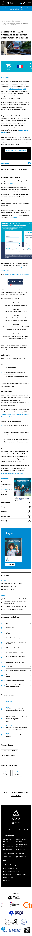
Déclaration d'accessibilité (10, 868)
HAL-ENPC (6, 841)
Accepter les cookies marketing (16, 150)
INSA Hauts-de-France (15, 88)
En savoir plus (16, 795)
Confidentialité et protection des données (14, 874)
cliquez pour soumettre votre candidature (17, 274)
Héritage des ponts (21, 844)
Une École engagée (8, 846)
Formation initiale (9, 755)
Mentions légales (8, 877)
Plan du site (6, 880)
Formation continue (10, 750)
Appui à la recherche (8, 853)
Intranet (5, 860)
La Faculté (19, 841)
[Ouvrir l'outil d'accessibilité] (3, 929)
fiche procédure (13, 217)
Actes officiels (7, 839)
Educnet (5, 844)
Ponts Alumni (20, 853)
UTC (24, 88)
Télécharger (10, 564)
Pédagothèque (20, 846)
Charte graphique (21, 849)
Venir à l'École (7, 856)
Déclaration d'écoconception (11, 871)
